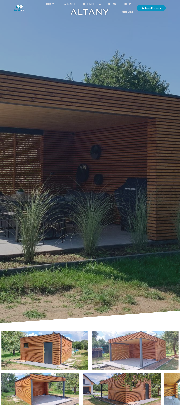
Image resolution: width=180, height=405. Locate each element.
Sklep (122, 4)
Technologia (87, 4)
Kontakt (123, 12)
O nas (108, 4)
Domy (46, 4)
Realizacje (63, 4)
